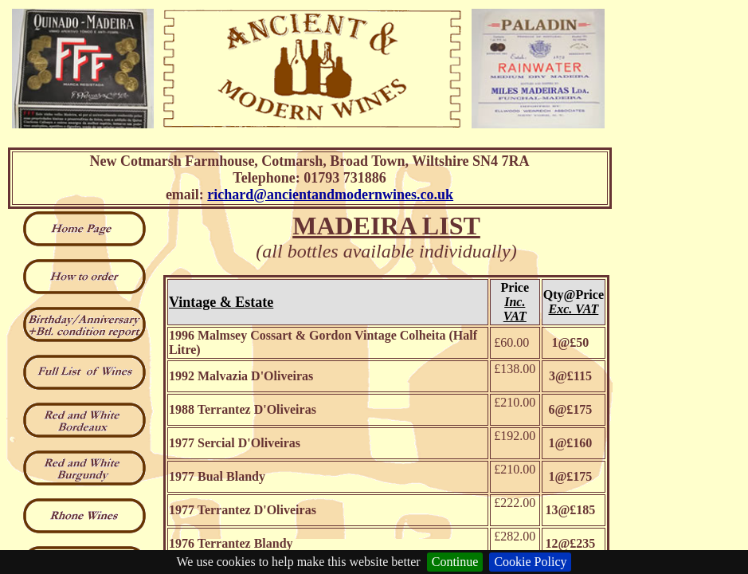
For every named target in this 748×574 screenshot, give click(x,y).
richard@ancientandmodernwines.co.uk (330, 194)
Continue (455, 561)
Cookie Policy (530, 561)
